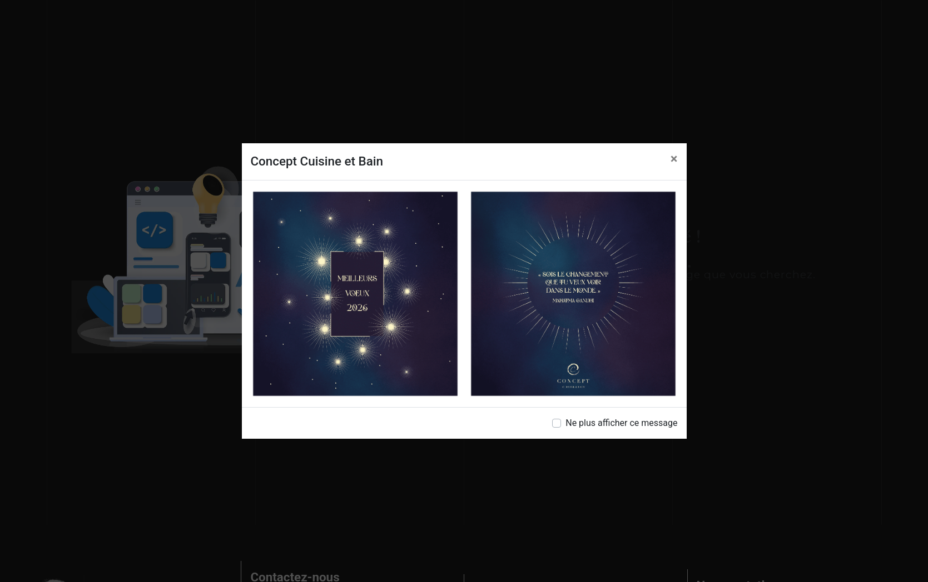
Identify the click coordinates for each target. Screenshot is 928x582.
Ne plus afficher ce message (621, 423)
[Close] (674, 158)
